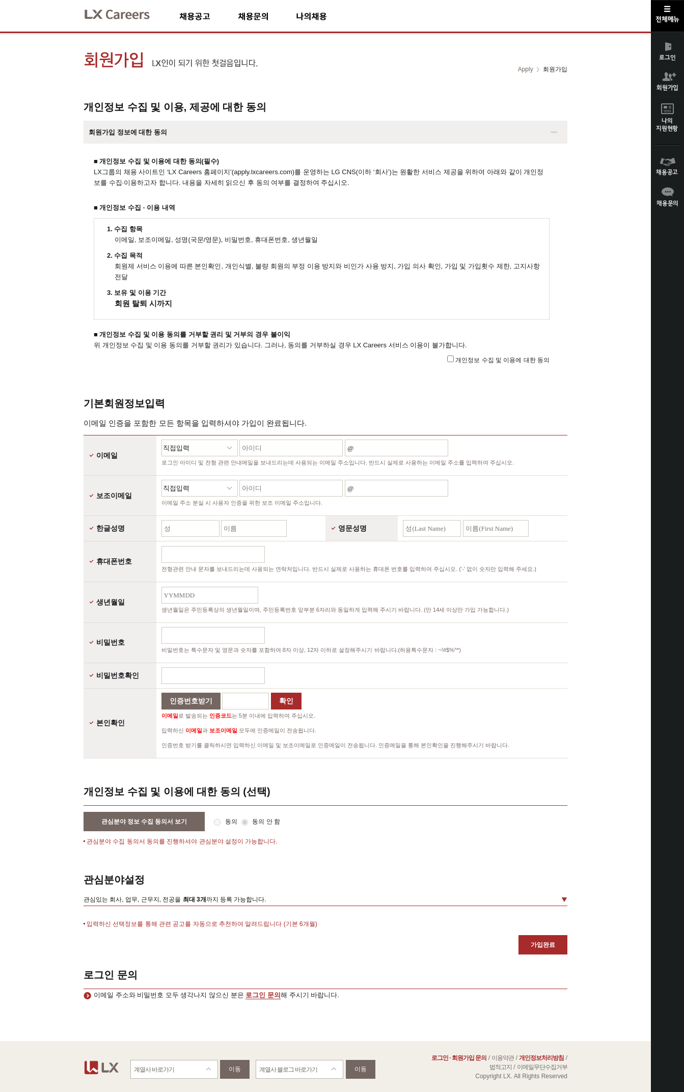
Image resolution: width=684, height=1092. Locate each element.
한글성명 (110, 528)
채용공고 (208, 16)
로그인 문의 (263, 995)
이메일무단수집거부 (542, 1067)
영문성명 (352, 528)
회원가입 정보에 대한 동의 (128, 132)
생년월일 (110, 602)
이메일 (107, 455)
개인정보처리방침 (541, 1057)
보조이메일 (114, 496)
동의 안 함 (266, 821)
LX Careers (126, 13)
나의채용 (326, 16)
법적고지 (500, 1067)
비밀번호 (110, 642)
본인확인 (110, 723)
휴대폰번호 (114, 561)
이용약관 (502, 1057)
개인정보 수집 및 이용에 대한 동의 (502, 360)
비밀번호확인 (117, 675)
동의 (232, 821)
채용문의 (267, 16)
